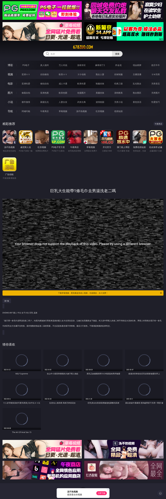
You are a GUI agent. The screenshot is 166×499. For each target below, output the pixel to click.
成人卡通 (63, 83)
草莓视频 (63, 111)
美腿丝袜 (100, 92)
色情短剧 (118, 111)
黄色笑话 (137, 102)
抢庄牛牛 (155, 65)
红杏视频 (100, 111)
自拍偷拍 (44, 74)
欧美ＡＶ (63, 74)
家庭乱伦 (44, 102)
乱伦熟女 (137, 83)
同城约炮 (26, 111)
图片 (10, 93)
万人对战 (63, 65)
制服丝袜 (100, 83)
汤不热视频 (81, 111)
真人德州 (44, 65)
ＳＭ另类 (155, 74)
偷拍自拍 (44, 83)
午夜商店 (44, 111)
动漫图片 (81, 92)
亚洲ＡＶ (26, 74)
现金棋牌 (137, 65)
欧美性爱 (81, 83)
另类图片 (155, 92)
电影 (10, 83)
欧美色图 (63, 92)
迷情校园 (100, 102)
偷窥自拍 (26, 92)
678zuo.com (83, 47)
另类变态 (155, 83)
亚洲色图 (44, 92)
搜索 (117, 53)
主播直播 (137, 74)
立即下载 (101, 493)
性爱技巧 (155, 102)
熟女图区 (137, 92)
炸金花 (118, 65)
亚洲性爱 (26, 83)
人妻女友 (63, 102)
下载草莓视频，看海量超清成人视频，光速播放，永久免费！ (110, 293)
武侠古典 (81, 102)
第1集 (6, 301)
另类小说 (118, 102)
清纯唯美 (118, 92)
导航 (10, 111)
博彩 (10, 65)
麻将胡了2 (100, 65)
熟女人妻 (100, 74)
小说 (10, 102)
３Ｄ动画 (81, 74)
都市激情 (26, 102)
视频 (10, 74)
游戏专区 (81, 65)
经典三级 (118, 83)
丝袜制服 (118, 74)
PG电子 (25, 65)
